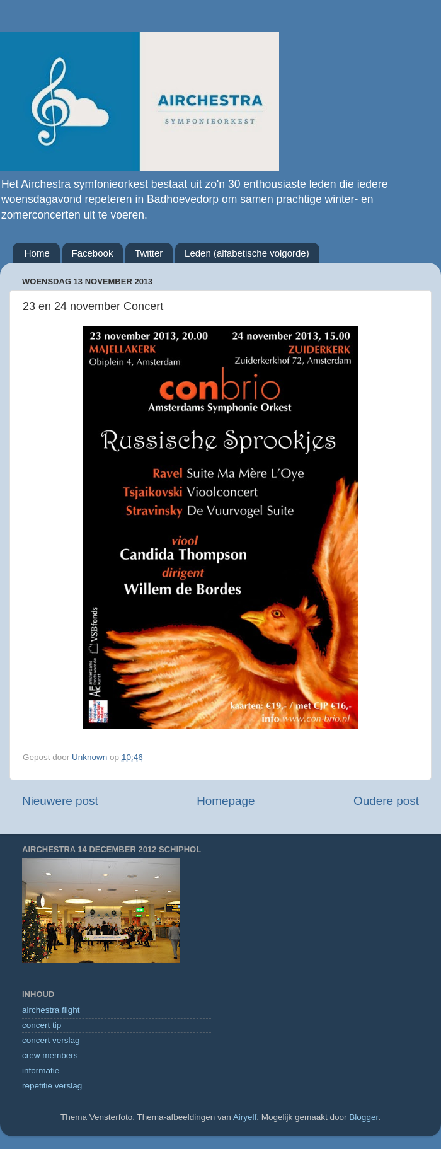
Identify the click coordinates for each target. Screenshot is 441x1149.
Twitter (149, 253)
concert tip (41, 1025)
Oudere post (386, 800)
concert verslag (51, 1040)
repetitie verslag (52, 1085)
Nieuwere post (60, 800)
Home (37, 253)
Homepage (226, 800)
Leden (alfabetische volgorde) (247, 253)
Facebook (92, 253)
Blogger (363, 1117)
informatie (40, 1070)
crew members (50, 1055)
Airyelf (245, 1117)
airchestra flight (51, 1010)
